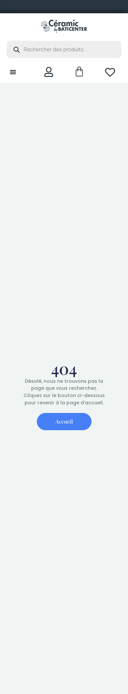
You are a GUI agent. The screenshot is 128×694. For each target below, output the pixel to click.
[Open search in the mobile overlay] (64, 49)
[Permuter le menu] (13, 72)
